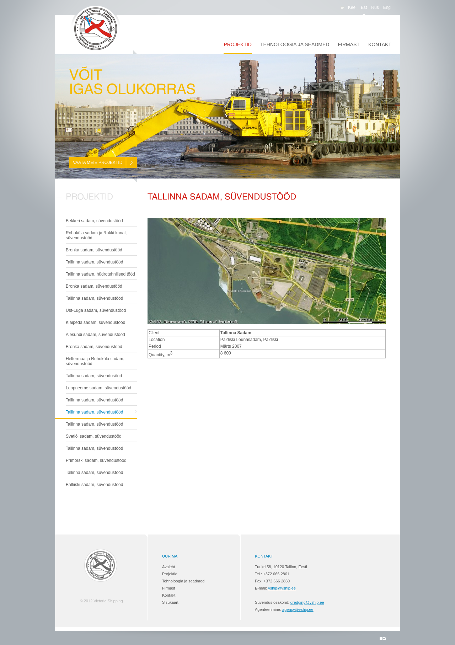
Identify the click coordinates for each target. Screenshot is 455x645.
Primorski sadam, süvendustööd (96, 460)
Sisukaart (170, 602)
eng (387, 7)
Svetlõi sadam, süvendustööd (94, 436)
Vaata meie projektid (97, 162)
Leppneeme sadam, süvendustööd (98, 387)
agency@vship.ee (298, 609)
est (364, 7)
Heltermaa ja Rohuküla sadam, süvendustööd (95, 361)
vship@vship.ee (282, 588)
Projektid (238, 44)
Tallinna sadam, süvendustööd (94, 262)
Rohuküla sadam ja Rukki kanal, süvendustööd (96, 235)
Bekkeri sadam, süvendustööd (94, 220)
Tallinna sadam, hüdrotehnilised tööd (100, 274)
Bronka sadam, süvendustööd (94, 249)
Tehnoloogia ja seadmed (295, 44)
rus (375, 7)
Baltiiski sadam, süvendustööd (94, 484)
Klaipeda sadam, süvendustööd (95, 322)
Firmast (348, 44)
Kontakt (379, 44)
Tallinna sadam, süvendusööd (94, 375)
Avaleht (168, 567)
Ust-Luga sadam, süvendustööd (96, 310)
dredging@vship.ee (307, 602)
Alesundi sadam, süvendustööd (95, 334)
